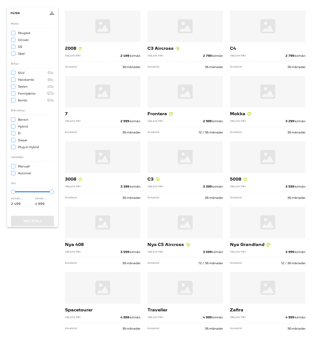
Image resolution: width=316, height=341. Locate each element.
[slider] (13, 196)
